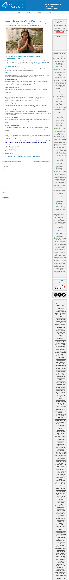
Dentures (61, 516)
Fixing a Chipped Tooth (60, 466)
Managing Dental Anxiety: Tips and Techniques (61, 277)
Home (19, 12)
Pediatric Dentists (60, 534)
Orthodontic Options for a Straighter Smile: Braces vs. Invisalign (61, 311)
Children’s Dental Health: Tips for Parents (12, 161)
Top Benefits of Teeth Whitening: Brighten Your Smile (61, 195)
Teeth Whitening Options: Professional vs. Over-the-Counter (61, 231)
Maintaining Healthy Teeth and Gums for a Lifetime (61, 387)
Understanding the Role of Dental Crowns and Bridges (60, 190)
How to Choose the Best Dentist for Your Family (61, 176)
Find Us (32, 541)
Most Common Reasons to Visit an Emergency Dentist (60, 425)
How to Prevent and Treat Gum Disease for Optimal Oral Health (60, 332)
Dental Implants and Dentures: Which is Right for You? (60, 171)
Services (39, 12)
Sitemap (38, 574)
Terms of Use (32, 574)
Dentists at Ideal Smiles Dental (41, 62)
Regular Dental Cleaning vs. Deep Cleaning (60, 498)
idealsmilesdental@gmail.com (51, 8)
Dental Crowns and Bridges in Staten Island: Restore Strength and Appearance (60, 86)
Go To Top (64, 562)
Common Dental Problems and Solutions (60, 220)
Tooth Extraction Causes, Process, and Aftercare (61, 493)
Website (3, 192)
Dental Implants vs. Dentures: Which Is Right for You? (60, 316)
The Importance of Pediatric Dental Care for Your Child (61, 180)
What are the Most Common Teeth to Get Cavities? (61, 417)
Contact (49, 12)
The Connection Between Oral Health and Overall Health (60, 166)
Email (3, 187)
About (28, 12)
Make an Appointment (8, 541)
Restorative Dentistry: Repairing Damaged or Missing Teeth (60, 351)
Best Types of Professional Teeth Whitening (60, 472)
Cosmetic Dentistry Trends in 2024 (41, 161)
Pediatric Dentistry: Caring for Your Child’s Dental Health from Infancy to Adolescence (60, 338)
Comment (4, 169)
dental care (45, 23)
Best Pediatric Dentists (60, 461)
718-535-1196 (49, 6)
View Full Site (34, 577)
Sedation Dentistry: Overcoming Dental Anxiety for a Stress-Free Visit (24, 156)
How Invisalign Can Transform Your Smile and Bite (61, 185)
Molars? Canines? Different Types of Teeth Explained (60, 433)
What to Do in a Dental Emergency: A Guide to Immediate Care (60, 199)
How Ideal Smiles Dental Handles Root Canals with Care (61, 161)
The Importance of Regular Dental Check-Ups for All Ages (60, 327)
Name (3, 182)
